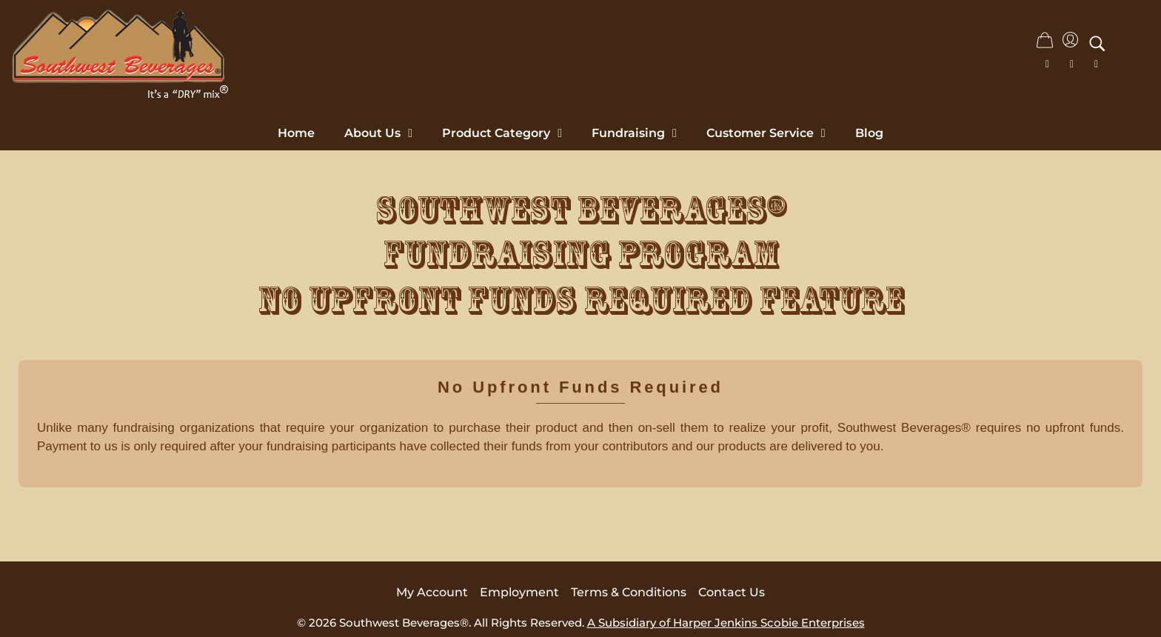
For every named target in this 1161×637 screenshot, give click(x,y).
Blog (869, 133)
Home (296, 133)
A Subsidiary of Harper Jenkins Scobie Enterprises (726, 623)
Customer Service (766, 133)
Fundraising (634, 133)
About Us (378, 133)
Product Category (502, 133)
